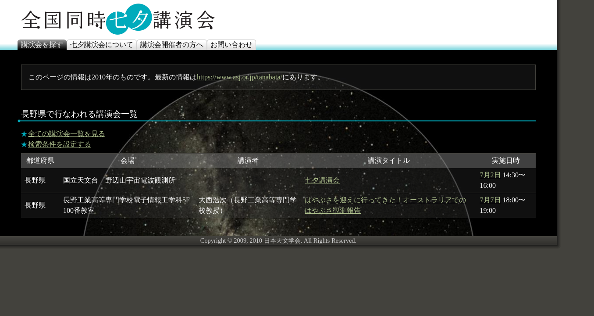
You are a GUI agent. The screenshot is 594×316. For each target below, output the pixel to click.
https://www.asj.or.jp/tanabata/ (239, 77)
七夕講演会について (101, 44)
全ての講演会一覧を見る (66, 133)
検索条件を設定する (59, 144)
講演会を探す (42, 44)
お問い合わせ (231, 44)
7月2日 (490, 175)
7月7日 (490, 200)
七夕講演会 (322, 180)
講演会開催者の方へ (171, 44)
